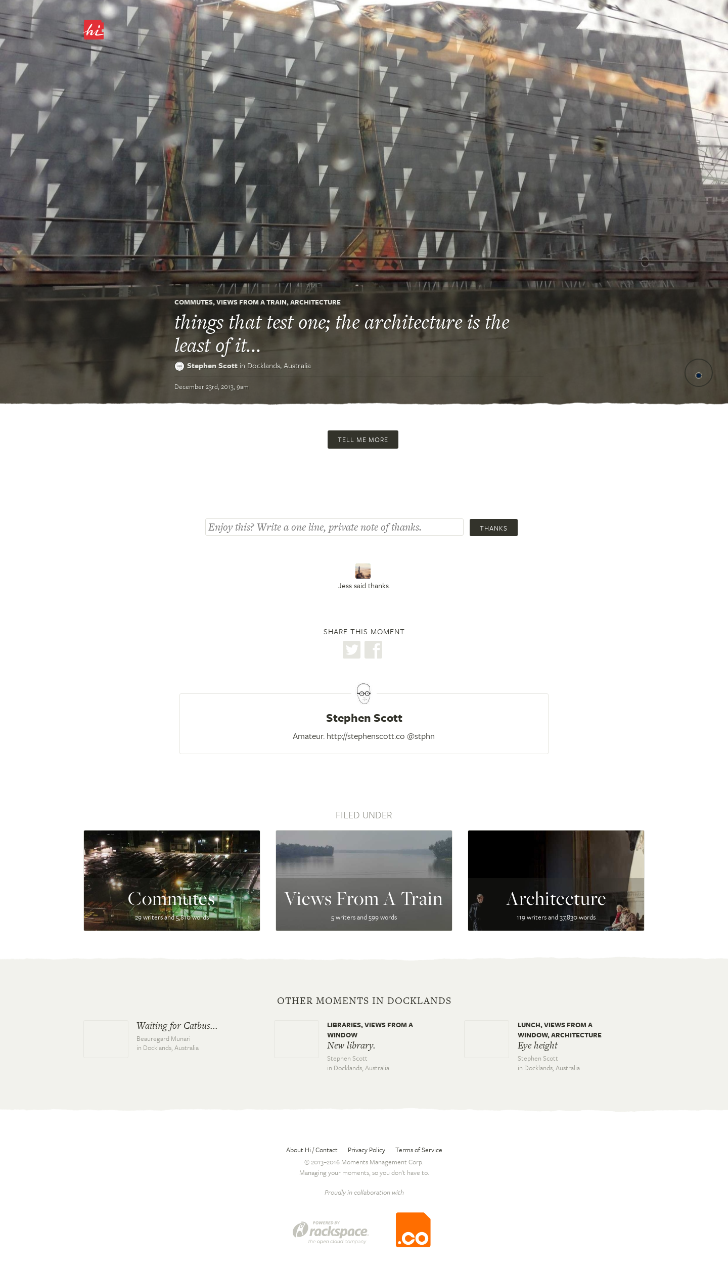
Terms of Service (418, 1150)
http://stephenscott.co (366, 735)
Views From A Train (251, 302)
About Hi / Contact (312, 1150)
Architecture (315, 302)
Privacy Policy (366, 1150)
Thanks (494, 528)
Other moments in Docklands (364, 1001)
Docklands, (279, 365)
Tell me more (363, 439)
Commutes (193, 302)
